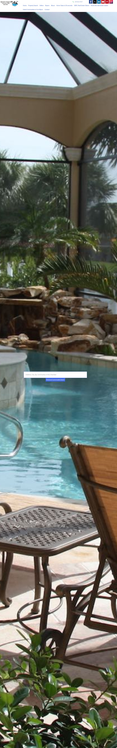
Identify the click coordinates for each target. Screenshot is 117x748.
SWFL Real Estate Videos (81, 5)
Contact (47, 9)
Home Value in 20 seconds (64, 5)
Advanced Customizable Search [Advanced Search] (55, 379)
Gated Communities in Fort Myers (33, 9)
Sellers (42, 5)
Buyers (47, 5)
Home (25, 5)
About (53, 5)
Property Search (33, 5)
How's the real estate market (99, 5)
